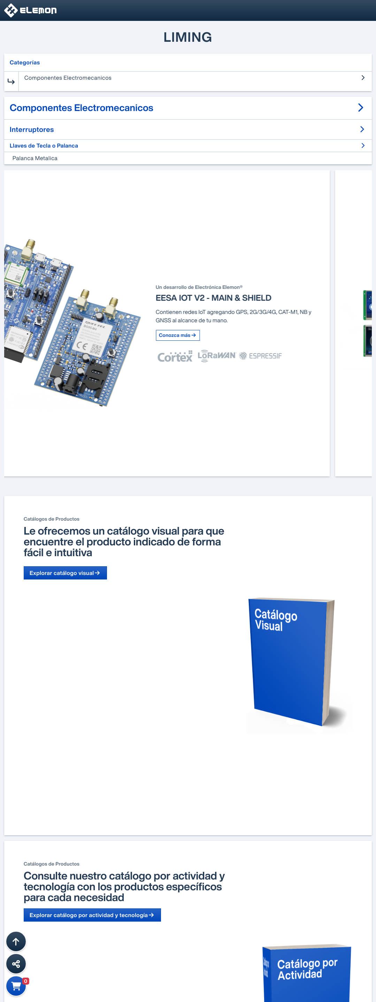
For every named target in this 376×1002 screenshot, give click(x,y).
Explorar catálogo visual (65, 573)
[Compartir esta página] (16, 963)
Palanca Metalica (35, 158)
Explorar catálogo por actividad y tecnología (92, 915)
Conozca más (220, 335)
